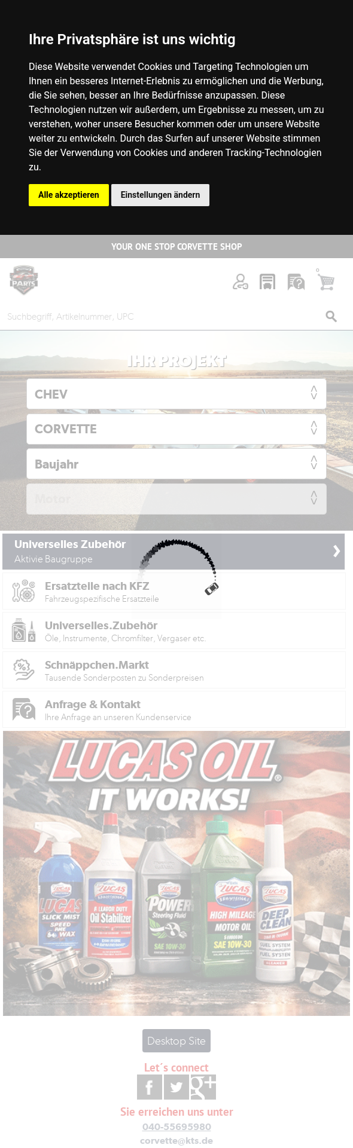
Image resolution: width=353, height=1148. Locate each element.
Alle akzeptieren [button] (68, 195)
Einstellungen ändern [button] (160, 195)
